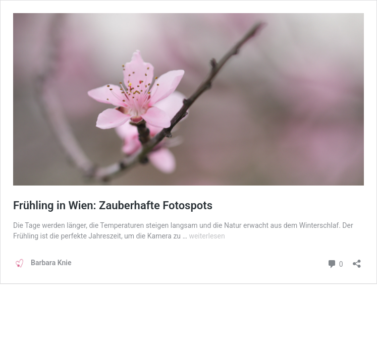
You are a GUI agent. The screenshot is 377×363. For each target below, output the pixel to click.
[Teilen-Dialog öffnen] (357, 260)
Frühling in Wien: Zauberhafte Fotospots (112, 205)
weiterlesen (207, 236)
